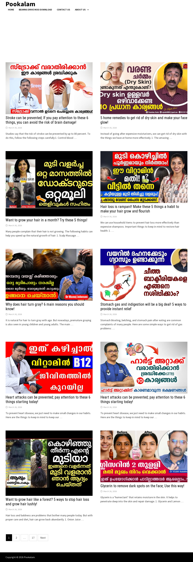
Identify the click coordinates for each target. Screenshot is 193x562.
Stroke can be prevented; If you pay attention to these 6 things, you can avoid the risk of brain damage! (47, 120)
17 (33, 537)
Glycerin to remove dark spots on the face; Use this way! (142, 486)
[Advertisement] (96, 34)
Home (11, 9)
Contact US (63, 9)
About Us (80, 9)
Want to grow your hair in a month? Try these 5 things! (46, 220)
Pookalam (29, 557)
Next (43, 537)
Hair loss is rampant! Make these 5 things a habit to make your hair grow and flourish (139, 208)
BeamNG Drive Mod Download (35, 9)
